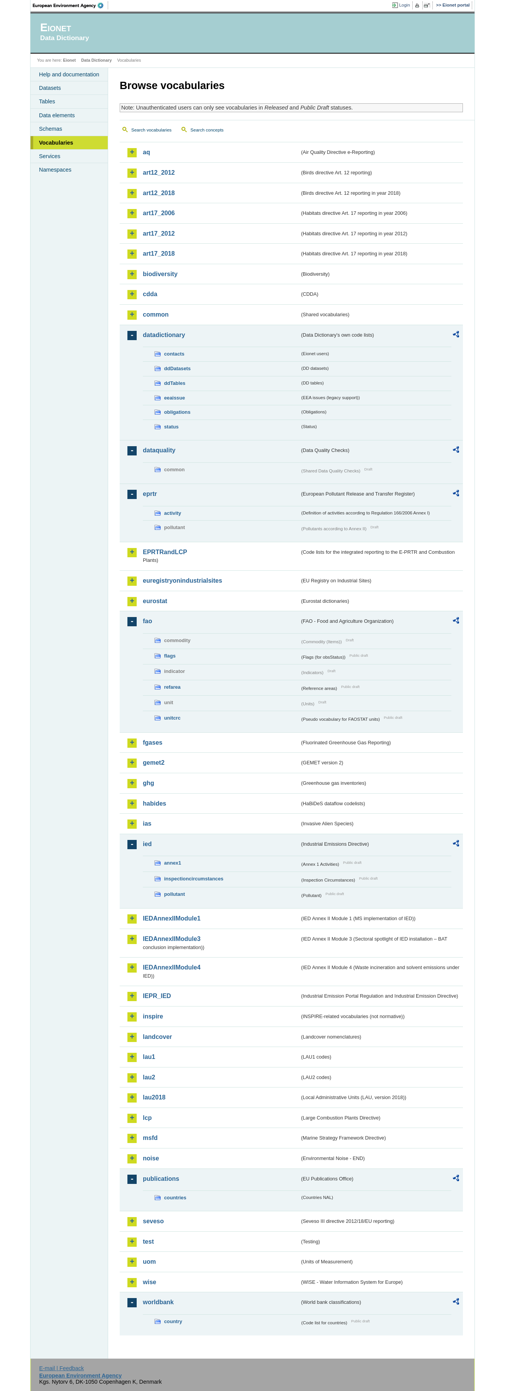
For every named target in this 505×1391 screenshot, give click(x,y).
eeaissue (174, 398)
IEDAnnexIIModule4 (171, 967)
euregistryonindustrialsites (182, 580)
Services (49, 156)
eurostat (155, 601)
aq (146, 152)
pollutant (174, 894)
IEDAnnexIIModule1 (171, 918)
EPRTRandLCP (165, 552)
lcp (147, 1117)
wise (149, 1282)
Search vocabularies (151, 130)
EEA (70, 5)
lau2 (149, 1077)
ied (147, 844)
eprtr (150, 494)
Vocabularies (56, 143)
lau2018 (154, 1097)
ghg (148, 783)
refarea (172, 687)
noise (151, 1158)
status (171, 427)
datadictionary (164, 335)
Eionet (69, 60)
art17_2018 (159, 253)
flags (170, 656)
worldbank (158, 1302)
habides (154, 803)
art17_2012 (159, 233)
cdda (150, 294)
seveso (153, 1221)
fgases (153, 742)
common (156, 314)
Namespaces (55, 170)
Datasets (50, 88)
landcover (157, 1037)
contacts (174, 354)
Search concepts (207, 130)
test (148, 1241)
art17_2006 (159, 213)
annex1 (172, 863)
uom (149, 1261)
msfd (150, 1138)
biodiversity (160, 274)
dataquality (159, 450)
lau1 (149, 1057)
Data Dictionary (96, 60)
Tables (47, 101)
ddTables (174, 383)
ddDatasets (177, 368)
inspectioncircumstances (194, 879)
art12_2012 (159, 172)
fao (147, 621)
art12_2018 (159, 193)
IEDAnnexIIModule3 (171, 939)
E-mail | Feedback (61, 1368)
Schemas (50, 129)
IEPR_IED (157, 996)
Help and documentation (69, 74)
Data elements (57, 115)
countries (175, 1197)
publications (161, 1178)
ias (147, 823)
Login (404, 5)
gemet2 (153, 762)
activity (172, 513)
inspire (153, 1016)
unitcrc (172, 718)
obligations (177, 412)
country (173, 1321)
